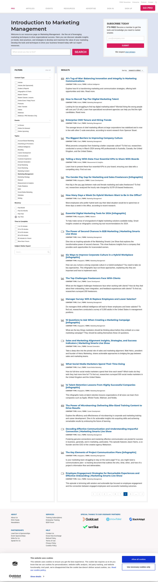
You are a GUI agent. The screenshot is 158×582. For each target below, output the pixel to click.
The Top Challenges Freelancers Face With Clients (93, 278)
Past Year (21, 214)
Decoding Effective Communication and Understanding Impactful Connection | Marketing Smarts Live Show (102, 430)
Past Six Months (23, 211)
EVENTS (49, 9)
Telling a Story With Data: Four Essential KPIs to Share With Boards (102, 159)
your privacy (130, 52)
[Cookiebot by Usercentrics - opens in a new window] (15, 577)
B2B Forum (50, 523)
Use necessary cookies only (138, 568)
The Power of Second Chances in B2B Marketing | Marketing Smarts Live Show (103, 233)
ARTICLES (30, 9)
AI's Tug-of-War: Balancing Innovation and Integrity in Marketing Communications (101, 80)
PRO (13, 9)
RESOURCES (69, 9)
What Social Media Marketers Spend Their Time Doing (95, 364)
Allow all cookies (139, 560)
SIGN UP (128, 9)
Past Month (21, 208)
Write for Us (15, 539)
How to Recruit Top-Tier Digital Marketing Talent (92, 99)
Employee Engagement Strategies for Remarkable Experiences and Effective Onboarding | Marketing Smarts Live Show (102, 475)
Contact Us (50, 534)
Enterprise (136, 2)
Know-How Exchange (53, 536)
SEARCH (80, 52)
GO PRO (148, 8)
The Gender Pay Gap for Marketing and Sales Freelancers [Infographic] (104, 177)
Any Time (21, 217)
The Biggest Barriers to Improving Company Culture (94, 138)
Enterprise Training (53, 520)
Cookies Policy (51, 546)
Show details (35, 577)
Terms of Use (50, 541)
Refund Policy (51, 539)
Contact (150, 2)
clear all (48, 70)
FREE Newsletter (125, 2)
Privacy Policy (51, 544)
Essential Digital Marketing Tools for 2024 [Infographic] (96, 214)
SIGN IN (110, 9)
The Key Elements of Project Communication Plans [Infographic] (101, 452)
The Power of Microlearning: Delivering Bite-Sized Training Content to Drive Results (104, 407)
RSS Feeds (15, 520)
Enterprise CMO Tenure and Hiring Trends (88, 120)
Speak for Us (15, 541)
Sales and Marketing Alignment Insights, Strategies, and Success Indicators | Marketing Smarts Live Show (101, 342)
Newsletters (15, 523)
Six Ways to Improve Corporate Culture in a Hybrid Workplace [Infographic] (99, 256)
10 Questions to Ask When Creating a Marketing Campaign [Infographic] (98, 321)
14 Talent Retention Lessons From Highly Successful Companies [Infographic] (100, 386)
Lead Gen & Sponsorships (20, 534)
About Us (14, 518)
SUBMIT (125, 46)
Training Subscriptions (54, 518)
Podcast (143, 2)
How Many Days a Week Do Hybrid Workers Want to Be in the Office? (104, 195)
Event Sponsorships (18, 536)
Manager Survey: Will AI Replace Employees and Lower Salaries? (101, 299)
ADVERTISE (91, 9)
